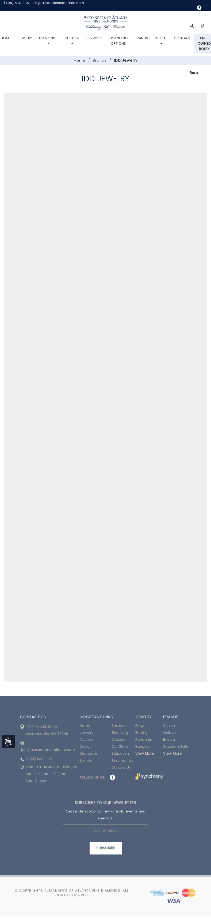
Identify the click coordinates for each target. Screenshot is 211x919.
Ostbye (169, 732)
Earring (141, 732)
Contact (182, 38)
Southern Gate (176, 746)
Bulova (169, 739)
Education (120, 753)
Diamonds (48, 40)
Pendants (143, 739)
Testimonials (122, 760)
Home (80, 60)
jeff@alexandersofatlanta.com (58, 3)
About (161, 40)
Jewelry (25, 38)
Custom (71, 40)
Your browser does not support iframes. (105, 387)
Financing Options (118, 41)
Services (94, 38)
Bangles (142, 746)
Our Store (120, 746)
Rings (140, 725)
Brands (141, 38)
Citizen (169, 725)
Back (194, 72)
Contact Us (121, 767)
